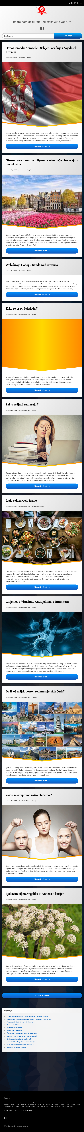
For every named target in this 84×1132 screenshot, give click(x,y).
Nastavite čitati (57, 149)
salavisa (23, 59)
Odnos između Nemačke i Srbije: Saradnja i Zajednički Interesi (43, 50)
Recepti (29, 59)
